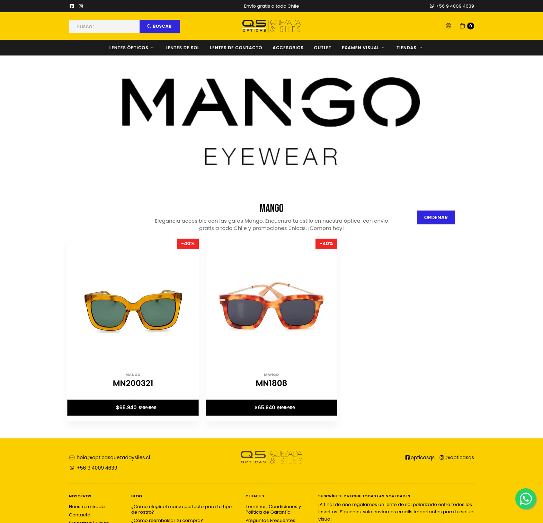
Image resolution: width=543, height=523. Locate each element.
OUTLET (322, 48)
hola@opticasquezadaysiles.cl (109, 457)
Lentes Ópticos (132, 48)
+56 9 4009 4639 (451, 6)
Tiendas (410, 48)
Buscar (159, 26)
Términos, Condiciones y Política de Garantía (273, 509)
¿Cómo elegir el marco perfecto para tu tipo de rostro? (181, 509)
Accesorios (288, 48)
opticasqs (419, 457)
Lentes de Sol (183, 48)
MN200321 (133, 383)
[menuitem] (137, 47)
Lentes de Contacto (236, 48)
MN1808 (271, 383)
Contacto (79, 515)
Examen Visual (364, 48)
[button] (448, 26)
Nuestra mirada (87, 506)
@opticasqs (456, 457)
